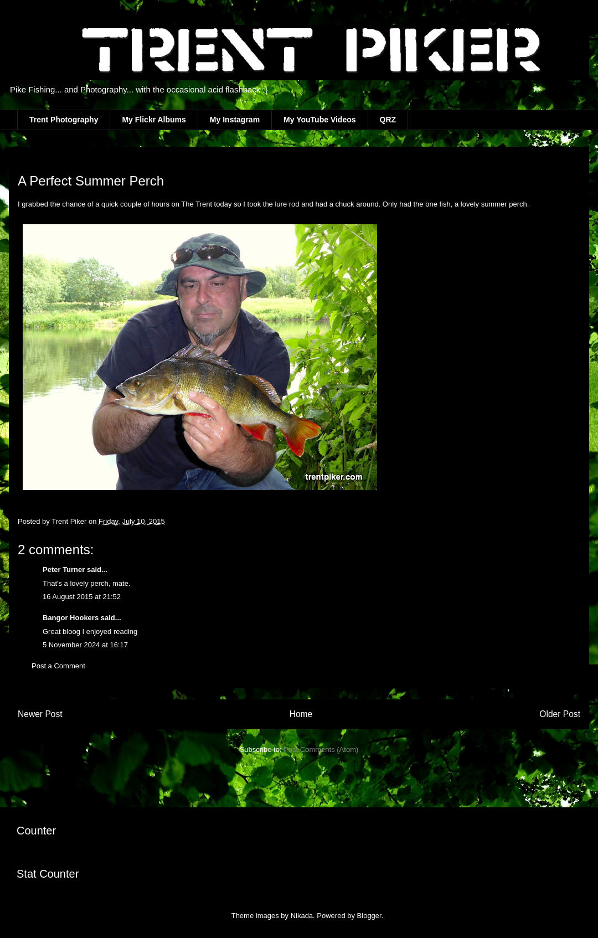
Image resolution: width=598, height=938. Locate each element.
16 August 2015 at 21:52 (82, 596)
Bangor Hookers (71, 618)
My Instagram (235, 119)
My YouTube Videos (319, 119)
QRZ (388, 119)
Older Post (559, 714)
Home (301, 714)
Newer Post (40, 714)
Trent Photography (63, 119)
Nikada (302, 915)
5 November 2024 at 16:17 (85, 645)
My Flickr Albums (153, 119)
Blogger (369, 915)
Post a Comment (58, 666)
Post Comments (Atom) (320, 749)
